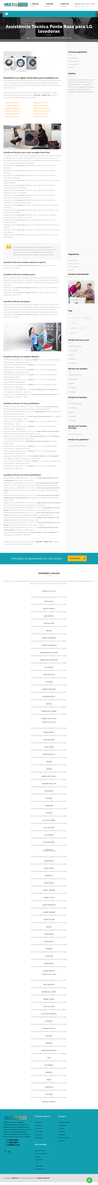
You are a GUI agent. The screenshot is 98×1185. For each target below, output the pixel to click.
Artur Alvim (49, 624)
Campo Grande (49, 891)
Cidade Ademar (49, 913)
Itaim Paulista (49, 675)
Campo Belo (49, 883)
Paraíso (38, 1159)
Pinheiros (49, 1088)
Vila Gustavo (48, 828)
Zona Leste (64, 38)
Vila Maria (49, 835)
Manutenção (72, 350)
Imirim (49, 762)
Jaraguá (49, 1044)
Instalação (72, 363)
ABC (70, 38)
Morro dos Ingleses (41, 1155)
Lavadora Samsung (75, 434)
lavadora (73, 323)
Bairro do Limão (49, 992)
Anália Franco (49, 609)
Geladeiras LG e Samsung (77, 446)
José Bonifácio (49, 697)
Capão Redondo (49, 905)
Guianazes (49, 668)
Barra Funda (49, 1000)
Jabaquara (49, 964)
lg (89, 328)
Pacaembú (49, 1066)
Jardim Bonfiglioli (49, 1051)
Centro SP (35, 38)
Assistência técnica (75, 346)
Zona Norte (43, 38)
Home (28, 38)
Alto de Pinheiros (49, 1014)
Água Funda (49, 869)
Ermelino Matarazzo (49, 660)
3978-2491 (37, 95)
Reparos (71, 355)
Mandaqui (49, 791)
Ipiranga (49, 949)
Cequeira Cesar (40, 1152)
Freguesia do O (49, 755)
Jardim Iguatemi (49, 690)
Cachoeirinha (49, 740)
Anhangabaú (39, 1172)
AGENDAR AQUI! (77, 559)
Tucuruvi (49, 813)
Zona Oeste (57, 38)
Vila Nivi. (49, 850)
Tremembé (49, 806)
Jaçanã (49, 769)
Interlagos (49, 942)
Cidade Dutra (49, 920)
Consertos (72, 359)
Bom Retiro (39, 1162)
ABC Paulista (39, 1139)
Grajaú (49, 927)
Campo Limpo (49, 898)
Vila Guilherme (49, 821)
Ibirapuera (49, 935)
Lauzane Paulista (49, 784)
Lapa (49, 1058)
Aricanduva (49, 616)
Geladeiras (61, 1142)
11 (34, 4)
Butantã (49, 1022)
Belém (49, 631)
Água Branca (49, 985)
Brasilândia (49, 733)
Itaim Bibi (49, 957)
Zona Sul (50, 38)
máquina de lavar (76, 328)
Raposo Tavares (49, 1102)
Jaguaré (49, 1036)
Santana (49, 799)
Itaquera (49, 682)
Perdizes (49, 1073)
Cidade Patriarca (49, 638)
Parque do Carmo (49, 712)
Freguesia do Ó (49, 1029)
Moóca (49, 704)
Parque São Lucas (49, 719)
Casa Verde (49, 747)
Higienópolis (39, 1168)
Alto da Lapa (49, 1007)
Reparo (71, 383)
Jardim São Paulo (49, 777)
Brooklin (49, 876)
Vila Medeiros (49, 843)
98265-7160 (46, 95)
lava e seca (74, 318)
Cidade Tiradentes (49, 646)
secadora (86, 318)
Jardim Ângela (49, 971)
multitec (73, 333)
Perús (49, 1080)
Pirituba (49, 1095)
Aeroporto (49, 861)
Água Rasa (49, 602)
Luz (36, 1165)
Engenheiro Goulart (49, 653)
